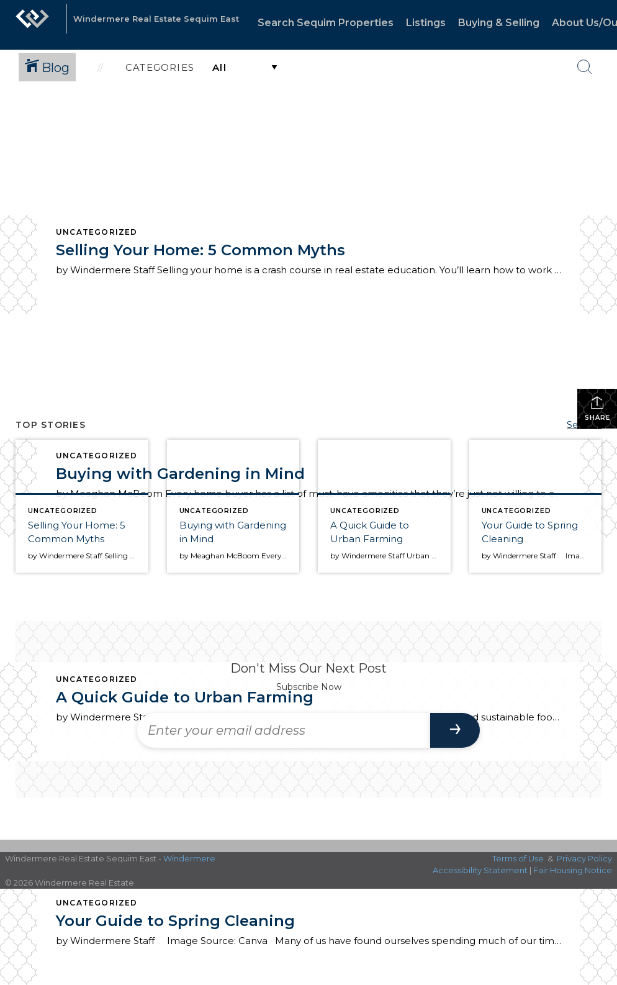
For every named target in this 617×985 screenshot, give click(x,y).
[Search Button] (584, 67)
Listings (426, 23)
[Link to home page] (32, 25)
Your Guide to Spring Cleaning (175, 921)
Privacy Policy (584, 858)
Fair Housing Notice (572, 870)
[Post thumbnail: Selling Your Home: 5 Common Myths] (82, 506)
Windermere (189, 858)
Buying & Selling (498, 23)
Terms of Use (518, 858)
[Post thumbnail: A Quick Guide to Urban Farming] (384, 506)
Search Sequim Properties (326, 23)
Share (597, 408)
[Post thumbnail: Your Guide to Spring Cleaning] (535, 506)
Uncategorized (97, 232)
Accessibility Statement (480, 870)
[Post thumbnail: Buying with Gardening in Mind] (233, 506)
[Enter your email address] (283, 730)
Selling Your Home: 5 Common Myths (200, 250)
